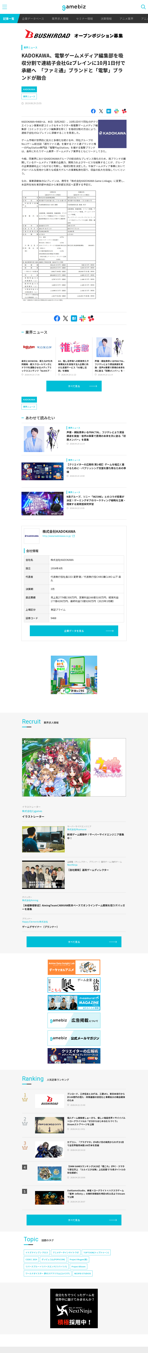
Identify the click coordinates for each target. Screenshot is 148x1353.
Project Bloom (79, 1266)
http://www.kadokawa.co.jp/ (58, 535)
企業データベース (33, 18)
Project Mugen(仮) (78, 1259)
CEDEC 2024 (31, 1259)
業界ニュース (30, 47)
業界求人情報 (60, 18)
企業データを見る (74, 631)
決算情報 (106, 18)
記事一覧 (8, 18)
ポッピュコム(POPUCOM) (53, 1259)
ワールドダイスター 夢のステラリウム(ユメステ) (47, 1273)
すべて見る (74, 386)
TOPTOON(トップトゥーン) (96, 1252)
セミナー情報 (84, 18)
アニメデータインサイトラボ (66, 1252)
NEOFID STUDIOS (82, 1273)
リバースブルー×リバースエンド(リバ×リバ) (46, 1266)
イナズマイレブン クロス (36, 1252)
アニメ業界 (126, 18)
